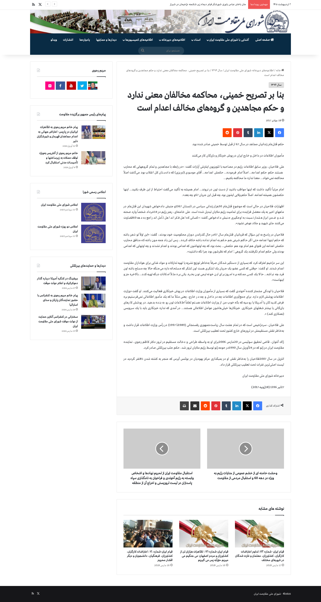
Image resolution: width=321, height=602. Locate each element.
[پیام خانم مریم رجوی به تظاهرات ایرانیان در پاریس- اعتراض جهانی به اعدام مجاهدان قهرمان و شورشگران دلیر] (93, 132)
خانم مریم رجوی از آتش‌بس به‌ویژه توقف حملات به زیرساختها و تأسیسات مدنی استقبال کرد (58, 158)
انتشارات (68, 40)
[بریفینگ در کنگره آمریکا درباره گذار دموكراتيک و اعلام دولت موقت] (93, 284)
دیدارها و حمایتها (106, 40)
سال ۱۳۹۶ (217, 70)
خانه (280, 70)
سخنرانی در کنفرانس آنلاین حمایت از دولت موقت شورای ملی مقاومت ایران (58, 321)
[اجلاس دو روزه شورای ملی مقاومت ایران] (93, 234)
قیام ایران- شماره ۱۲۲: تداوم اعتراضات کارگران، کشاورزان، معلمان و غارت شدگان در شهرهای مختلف (259, 556)
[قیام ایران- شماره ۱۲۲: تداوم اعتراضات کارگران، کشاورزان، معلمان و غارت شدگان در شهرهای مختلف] (259, 533)
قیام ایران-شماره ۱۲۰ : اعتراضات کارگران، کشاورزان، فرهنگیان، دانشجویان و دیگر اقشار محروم (150, 556)
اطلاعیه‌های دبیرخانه (173, 40)
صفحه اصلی (264, 40)
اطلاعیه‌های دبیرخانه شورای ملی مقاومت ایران (249, 70)
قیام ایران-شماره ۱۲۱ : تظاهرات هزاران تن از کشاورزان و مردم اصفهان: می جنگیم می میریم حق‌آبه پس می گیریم (204, 556)
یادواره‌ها (84, 40)
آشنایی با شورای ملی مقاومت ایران (229, 40)
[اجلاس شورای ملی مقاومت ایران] (93, 212)
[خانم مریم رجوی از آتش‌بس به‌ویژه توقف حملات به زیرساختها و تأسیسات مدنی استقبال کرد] (93, 158)
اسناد (197, 40)
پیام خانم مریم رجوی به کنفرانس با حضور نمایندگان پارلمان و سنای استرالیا (57, 300)
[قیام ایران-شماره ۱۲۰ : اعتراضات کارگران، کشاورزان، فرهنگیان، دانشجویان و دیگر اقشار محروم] (148, 533)
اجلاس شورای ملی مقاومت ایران (59, 205)
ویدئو (54, 40)
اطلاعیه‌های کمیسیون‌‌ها (139, 40)
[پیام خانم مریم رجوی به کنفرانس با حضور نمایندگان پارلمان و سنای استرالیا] (93, 300)
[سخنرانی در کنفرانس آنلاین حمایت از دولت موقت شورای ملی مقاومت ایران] (93, 322)
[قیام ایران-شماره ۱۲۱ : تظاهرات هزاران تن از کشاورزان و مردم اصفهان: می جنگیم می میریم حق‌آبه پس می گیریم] (203, 533)
